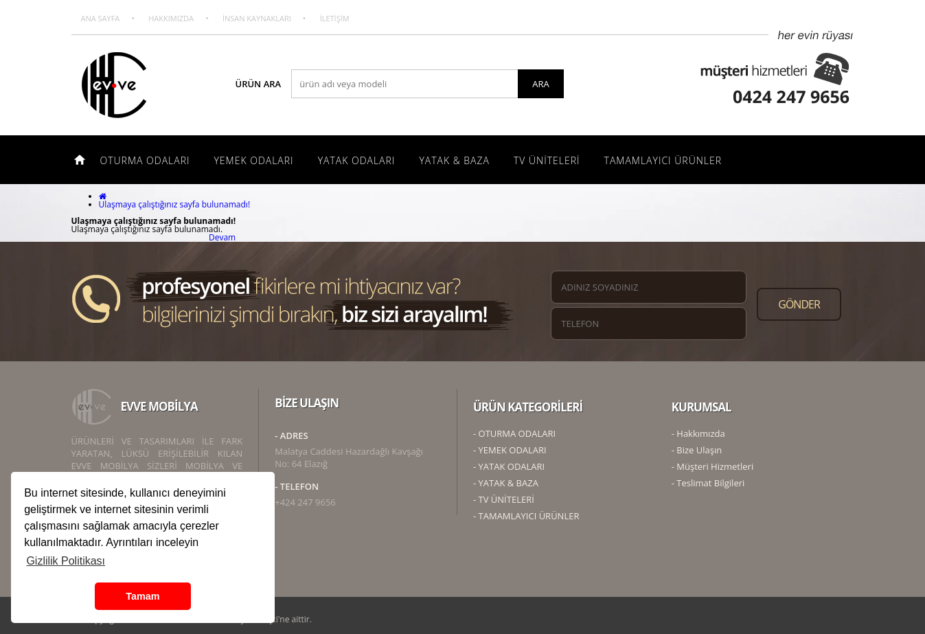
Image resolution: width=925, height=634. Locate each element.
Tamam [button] (142, 596)
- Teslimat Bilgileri (708, 483)
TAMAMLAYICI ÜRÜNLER (663, 160)
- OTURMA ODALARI (514, 433)
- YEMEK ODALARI (510, 450)
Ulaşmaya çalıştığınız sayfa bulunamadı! (175, 204)
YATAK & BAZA (454, 160)
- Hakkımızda (698, 433)
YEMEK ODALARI (253, 160)
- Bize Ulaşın (697, 450)
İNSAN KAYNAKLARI (256, 18)
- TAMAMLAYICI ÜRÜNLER (526, 516)
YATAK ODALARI (357, 160)
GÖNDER (799, 304)
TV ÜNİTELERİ (547, 160)
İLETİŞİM (335, 18)
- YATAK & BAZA (505, 483)
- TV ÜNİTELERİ (503, 499)
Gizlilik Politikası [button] (65, 561)
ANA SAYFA (100, 18)
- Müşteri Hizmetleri (712, 466)
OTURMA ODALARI (145, 160)
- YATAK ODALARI (509, 466)
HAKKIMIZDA (171, 18)
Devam (222, 237)
